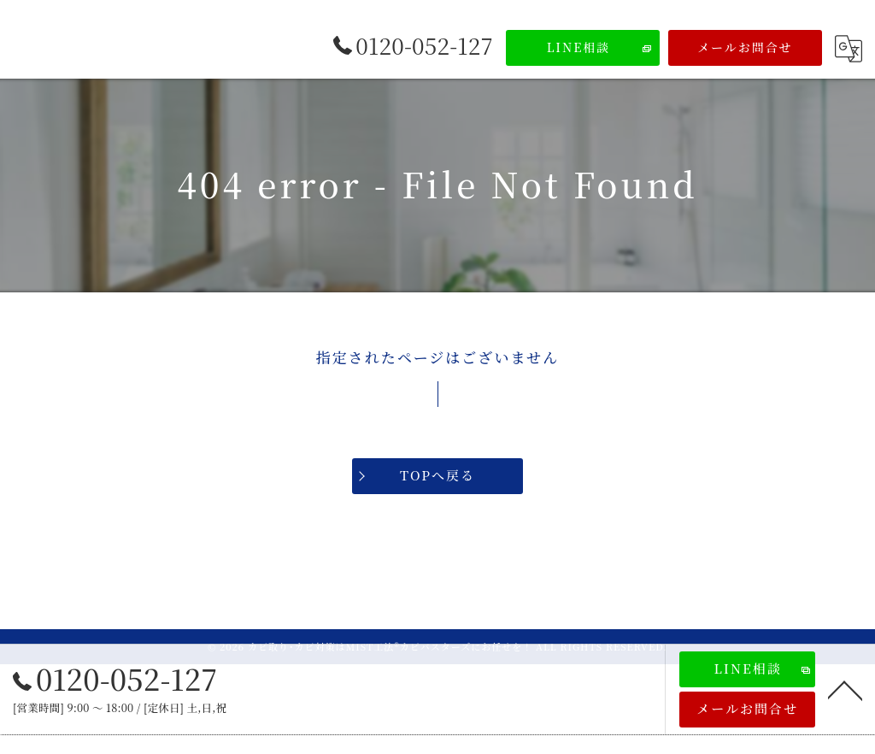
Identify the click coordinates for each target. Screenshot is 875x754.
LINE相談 (579, 47)
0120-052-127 (115, 678)
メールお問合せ (745, 47)
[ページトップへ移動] (845, 689)
